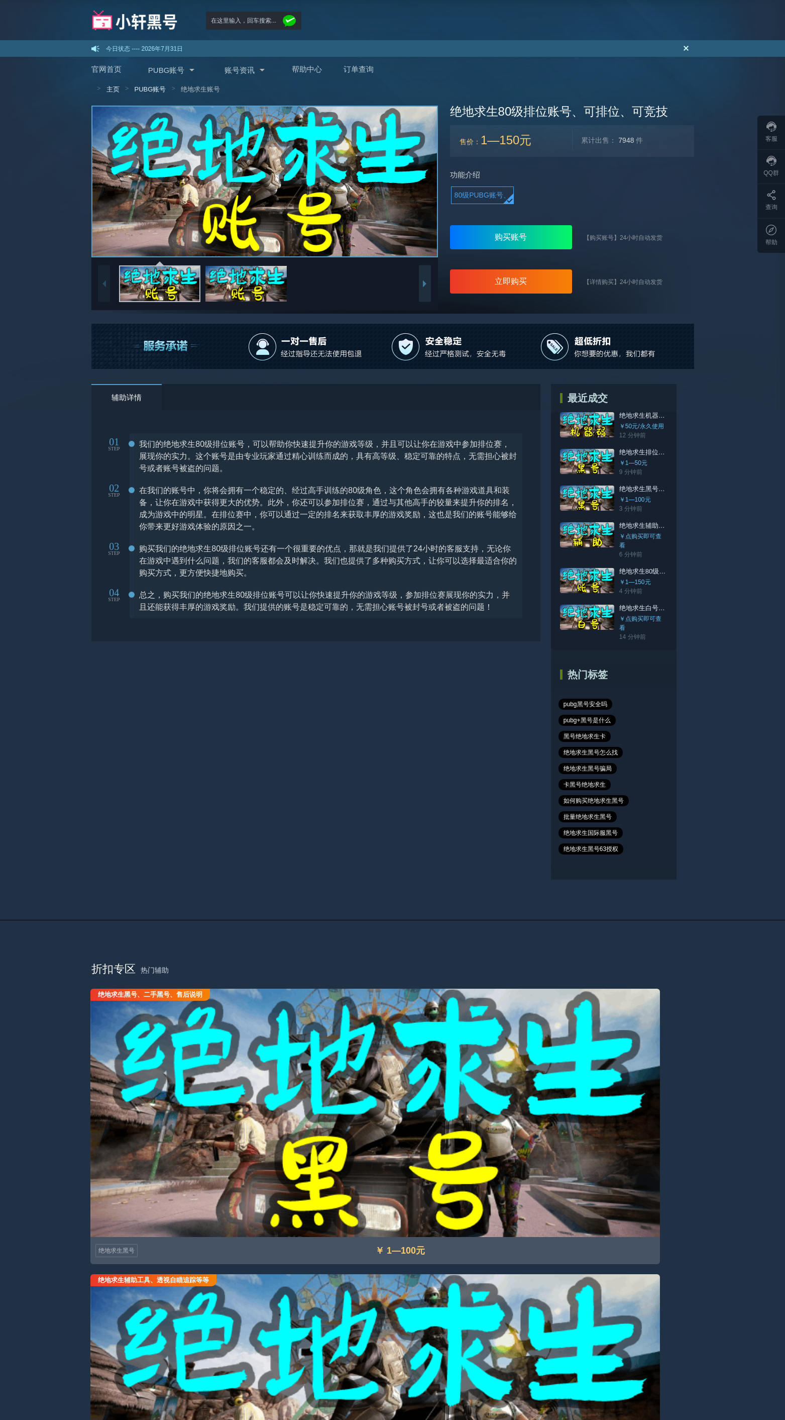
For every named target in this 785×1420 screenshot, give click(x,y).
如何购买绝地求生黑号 (595, 734)
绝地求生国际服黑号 (592, 766)
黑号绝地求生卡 (586, 702)
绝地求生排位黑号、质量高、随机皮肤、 (679, 452)
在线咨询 (620, 1394)
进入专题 (671, 1041)
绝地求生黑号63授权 (592, 782)
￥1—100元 (636, 499)
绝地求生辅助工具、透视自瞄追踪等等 (676, 525)
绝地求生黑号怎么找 (648, 702)
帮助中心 (307, 69)
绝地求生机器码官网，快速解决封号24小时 (683, 415)
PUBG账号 (166, 70)
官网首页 (106, 69)
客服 (771, 132)
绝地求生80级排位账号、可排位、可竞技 (680, 562)
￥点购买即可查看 (645, 536)
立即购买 (511, 281)
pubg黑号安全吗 (587, 686)
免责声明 (393, 1303)
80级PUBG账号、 (482, 195)
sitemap (148, 1364)
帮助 (771, 235)
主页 (113, 89)
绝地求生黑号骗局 (589, 718)
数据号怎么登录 (305, 1303)
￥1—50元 (635, 462)
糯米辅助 (566, 1364)
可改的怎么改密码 (308, 1317)
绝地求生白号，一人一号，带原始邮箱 (676, 599)
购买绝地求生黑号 (115, 1303)
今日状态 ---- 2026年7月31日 (144, 48)
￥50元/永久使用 (643, 426)
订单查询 (359, 69)
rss (419, 1364)
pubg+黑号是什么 (645, 686)
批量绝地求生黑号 (589, 750)
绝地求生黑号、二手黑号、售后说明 (673, 489)
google (355, 1364)
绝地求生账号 (200, 89)
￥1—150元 (636, 573)
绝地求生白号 (425, 998)
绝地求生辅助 (271, 998)
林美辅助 (497, 1364)
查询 (771, 200)
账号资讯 (240, 70)
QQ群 (771, 166)
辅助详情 (126, 397)
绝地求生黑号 (117, 998)
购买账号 (511, 237)
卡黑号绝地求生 (648, 718)
